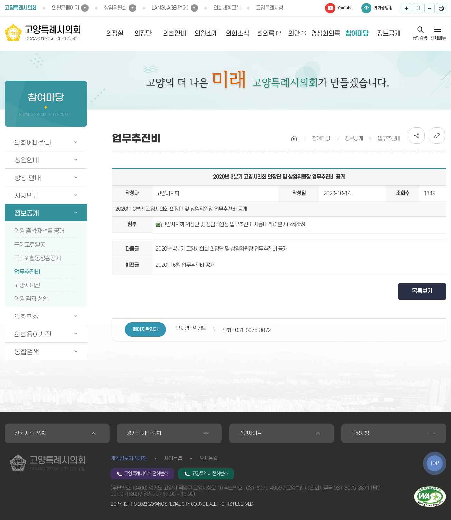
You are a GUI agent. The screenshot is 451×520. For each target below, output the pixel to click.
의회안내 (174, 33)
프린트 (441, 8)
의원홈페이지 (65, 8)
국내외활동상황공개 (37, 258)
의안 (294, 33)
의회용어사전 (32, 334)
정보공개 (388, 33)
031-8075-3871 (352, 488)
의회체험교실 (226, 8)
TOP (434, 463)
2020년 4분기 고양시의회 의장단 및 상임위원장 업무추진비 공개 (221, 249)
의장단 (143, 33)
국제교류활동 (29, 245)
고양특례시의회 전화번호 (146, 474)
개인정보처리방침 (128, 458)
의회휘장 (26, 316)
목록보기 (422, 291)
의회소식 (237, 33)
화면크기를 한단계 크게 (406, 8)
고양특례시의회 (20, 8)
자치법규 (26, 195)
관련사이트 (250, 433)
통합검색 (419, 38)
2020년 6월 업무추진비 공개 (184, 265)
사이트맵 (173, 458)
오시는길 (208, 458)
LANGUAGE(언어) (170, 8)
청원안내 (26, 160)
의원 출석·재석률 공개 (39, 231)
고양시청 (360, 433)
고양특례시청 (269, 8)
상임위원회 (115, 8)
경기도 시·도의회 (144, 433)
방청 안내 (27, 178)
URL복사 (437, 135)
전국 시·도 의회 (30, 433)
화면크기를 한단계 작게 (429, 8)
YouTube (344, 8)
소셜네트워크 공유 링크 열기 (417, 135)
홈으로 (294, 139)
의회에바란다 (32, 142)
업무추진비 (27, 272)
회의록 (265, 33)
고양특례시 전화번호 (210, 474)
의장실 (114, 33)
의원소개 (206, 33)
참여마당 (357, 33)
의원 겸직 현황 (31, 299)
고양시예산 (27, 285)
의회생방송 (383, 8)
